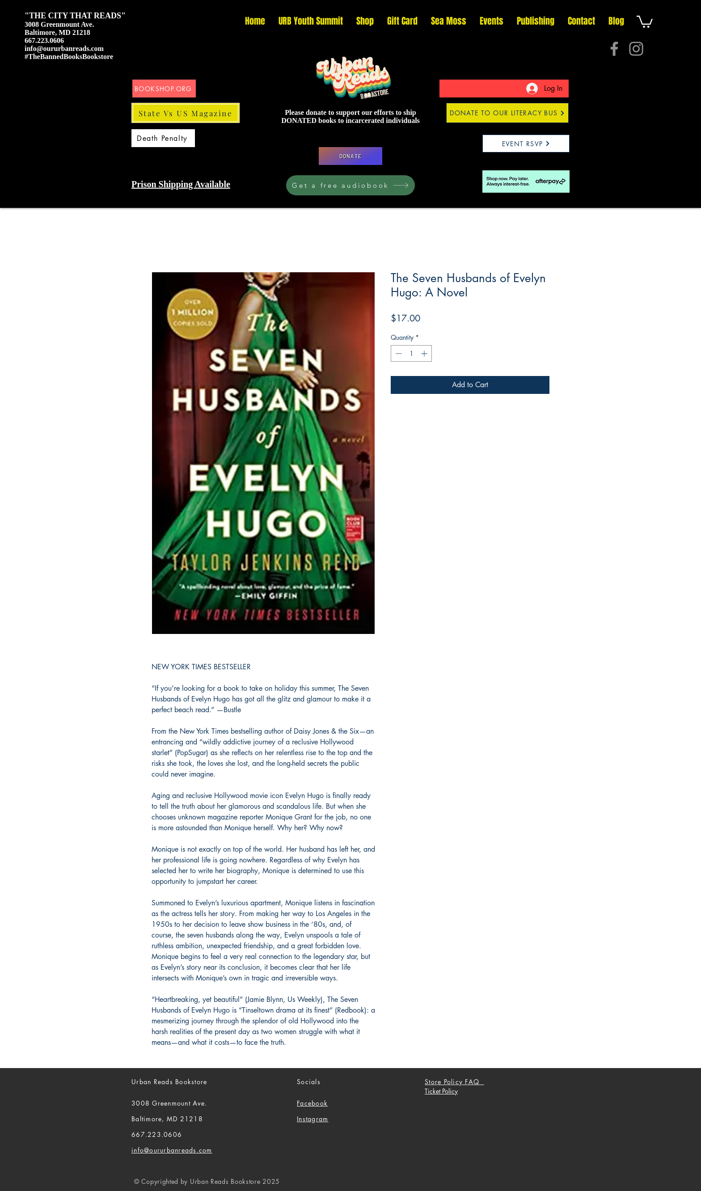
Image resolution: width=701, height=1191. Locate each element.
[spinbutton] (411, 353)
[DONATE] (350, 156)
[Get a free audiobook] (350, 185)
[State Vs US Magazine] (185, 113)
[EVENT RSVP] (526, 143)
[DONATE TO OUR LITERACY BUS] (507, 113)
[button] (645, 21)
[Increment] (425, 353)
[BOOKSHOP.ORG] (164, 88)
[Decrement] (397, 353)
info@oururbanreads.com (64, 48)
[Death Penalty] (163, 138)
